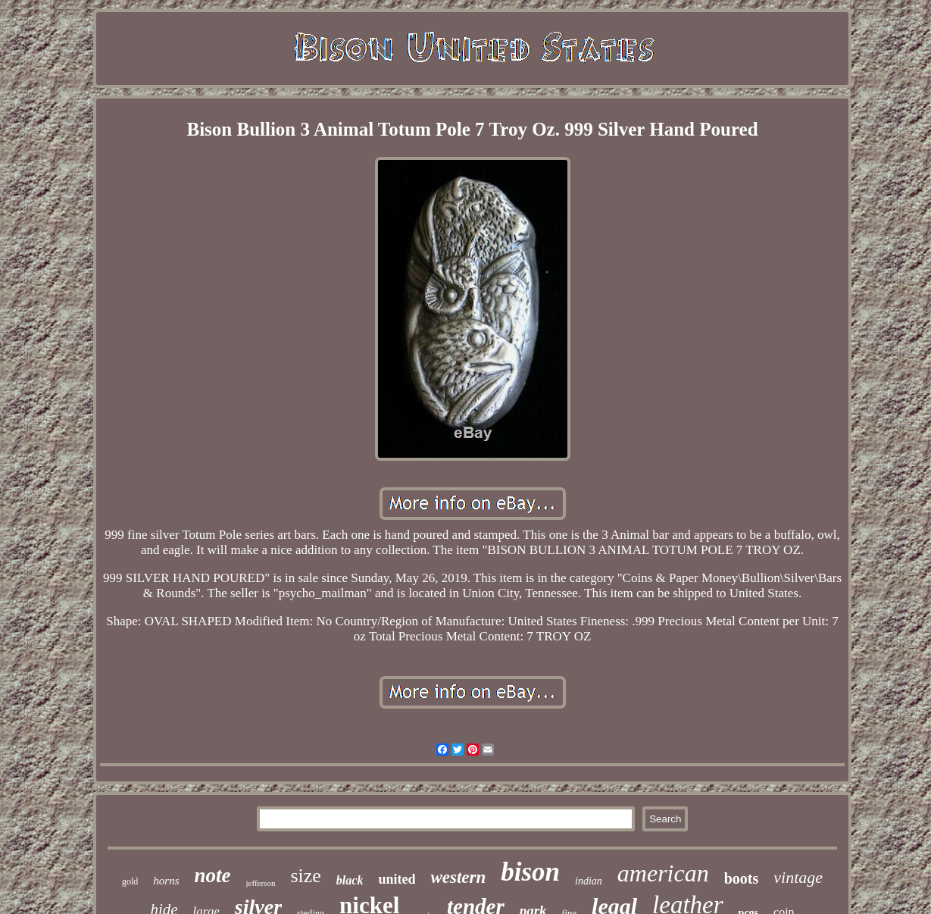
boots (741, 878)
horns (166, 881)
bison (530, 872)
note (212, 875)
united (396, 879)
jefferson (261, 882)
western (458, 877)
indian (588, 881)
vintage (798, 877)
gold (130, 881)
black (350, 880)
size (305, 876)
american (663, 873)
